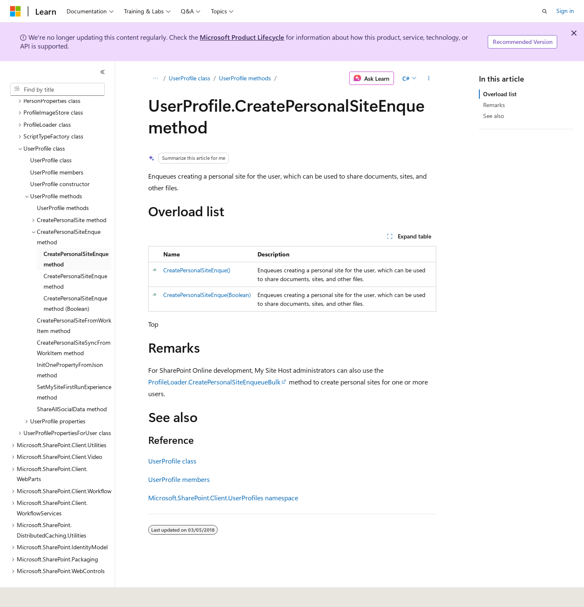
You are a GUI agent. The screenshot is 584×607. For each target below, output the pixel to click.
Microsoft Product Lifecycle (242, 37)
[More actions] (428, 78)
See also (493, 116)
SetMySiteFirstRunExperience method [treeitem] (74, 372)
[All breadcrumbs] (155, 78)
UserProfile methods (245, 78)
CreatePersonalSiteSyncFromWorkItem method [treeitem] (74, 328)
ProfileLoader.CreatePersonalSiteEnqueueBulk (214, 381)
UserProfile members (179, 479)
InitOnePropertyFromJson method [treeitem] (70, 350)
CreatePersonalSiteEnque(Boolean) (207, 295)
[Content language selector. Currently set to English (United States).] (48, 595)
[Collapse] (102, 71)
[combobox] (57, 89)
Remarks (494, 105)
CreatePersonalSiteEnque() (196, 270)
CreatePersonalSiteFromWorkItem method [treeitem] (74, 306)
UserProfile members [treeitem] (56, 152)
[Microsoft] (15, 11)
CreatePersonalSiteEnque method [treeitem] (76, 239)
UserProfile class (189, 78)
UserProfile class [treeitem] (51, 140)
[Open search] (544, 11)
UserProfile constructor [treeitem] (60, 164)
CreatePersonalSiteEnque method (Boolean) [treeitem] (75, 283)
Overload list (500, 94)
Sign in (565, 11)
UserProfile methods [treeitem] (63, 188)
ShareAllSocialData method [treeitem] (72, 389)
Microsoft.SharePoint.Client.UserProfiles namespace (223, 497)
